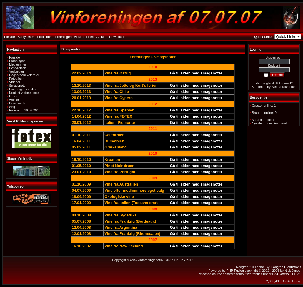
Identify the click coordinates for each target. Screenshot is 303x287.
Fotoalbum (16, 78)
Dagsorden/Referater (24, 75)
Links (13, 96)
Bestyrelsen (17, 68)
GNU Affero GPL (284, 274)
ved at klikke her (284, 87)
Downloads (17, 103)
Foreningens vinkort (23, 89)
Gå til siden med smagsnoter (196, 73)
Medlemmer (17, 64)
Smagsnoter (17, 85)
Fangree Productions (286, 267)
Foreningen (17, 61)
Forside (14, 57)
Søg (12, 107)
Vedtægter (16, 71)
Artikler (14, 99)
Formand (280, 123)
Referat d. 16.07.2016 (24, 110)
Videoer (14, 82)
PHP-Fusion (235, 270)
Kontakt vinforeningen (24, 92)
